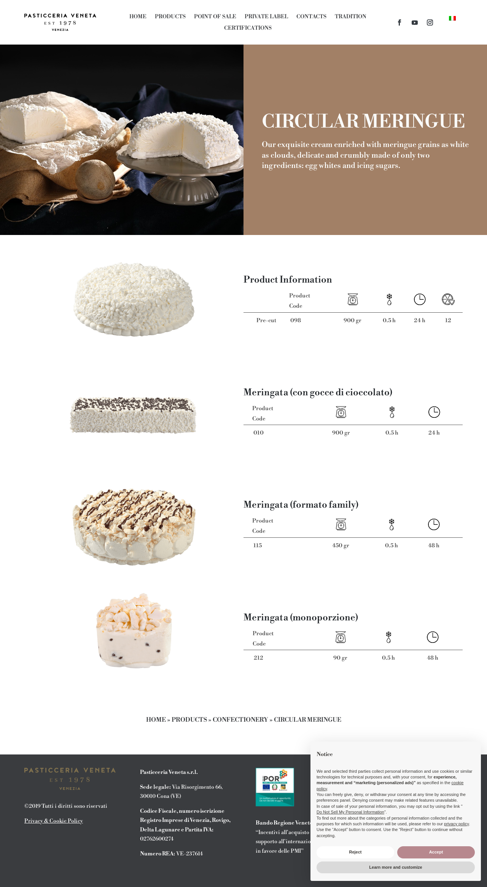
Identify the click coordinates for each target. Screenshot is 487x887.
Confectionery (240, 720)
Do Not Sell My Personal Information (350, 812)
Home (137, 17)
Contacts (311, 17)
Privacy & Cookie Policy (53, 821)
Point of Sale (215, 17)
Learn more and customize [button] (395, 867)
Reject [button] (355, 852)
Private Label (266, 17)
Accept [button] (436, 852)
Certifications (248, 29)
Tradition (350, 17)
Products (170, 17)
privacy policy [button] (456, 823)
